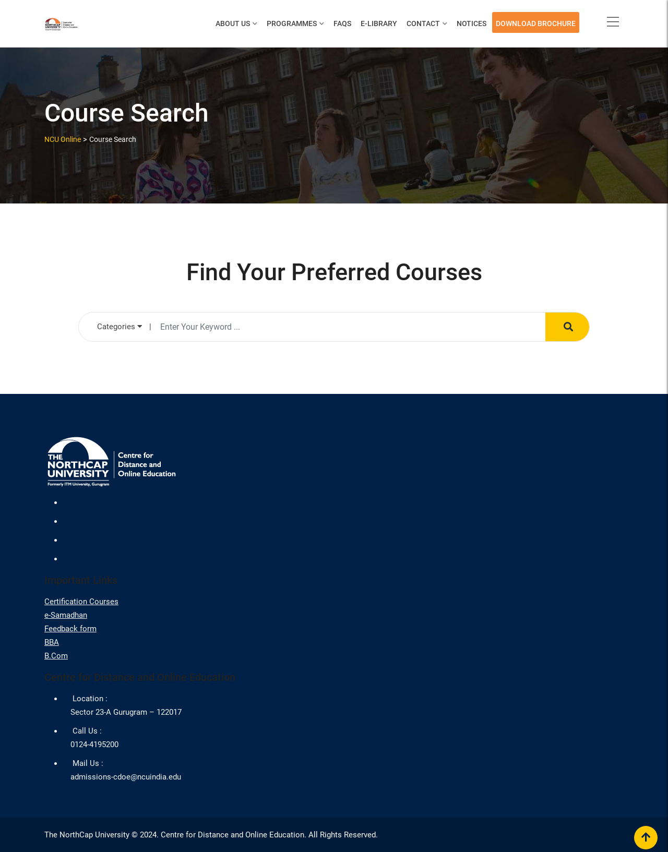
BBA (51, 642)
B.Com (56, 656)
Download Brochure (536, 23)
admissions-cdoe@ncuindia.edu (125, 777)
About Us (233, 23)
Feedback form (70, 628)
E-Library (379, 23)
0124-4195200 (94, 744)
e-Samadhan (65, 615)
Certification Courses (81, 601)
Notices (471, 23)
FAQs (342, 23)
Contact (423, 23)
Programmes (292, 23)
